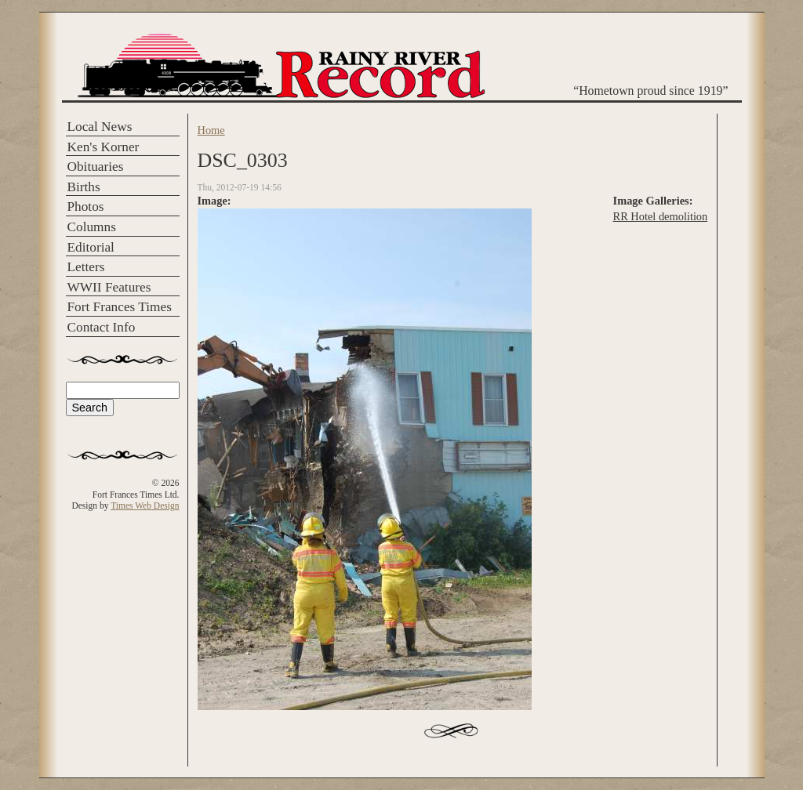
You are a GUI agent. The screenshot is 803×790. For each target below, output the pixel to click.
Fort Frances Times (119, 306)
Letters (86, 266)
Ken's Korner (103, 147)
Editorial (90, 247)
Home (211, 130)
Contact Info (101, 327)
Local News (100, 126)
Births (83, 186)
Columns (91, 226)
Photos (85, 206)
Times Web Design (145, 505)
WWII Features (109, 287)
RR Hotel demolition (660, 216)
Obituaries (95, 166)
